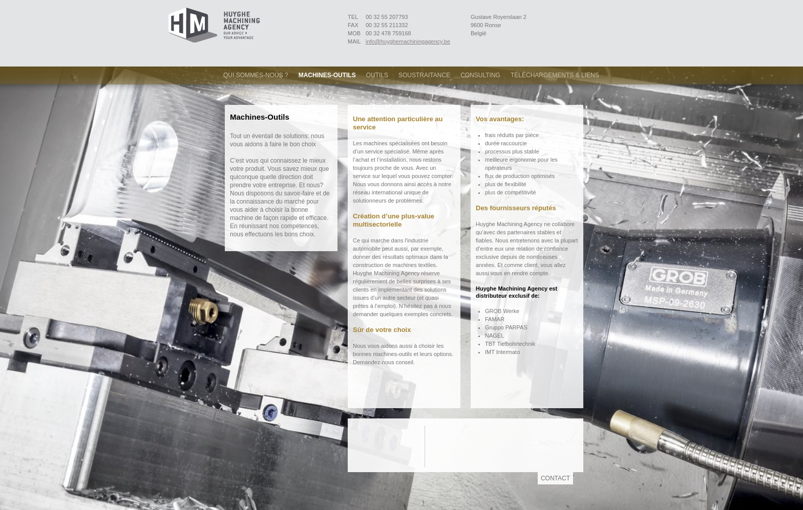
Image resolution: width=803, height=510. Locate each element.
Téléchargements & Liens (555, 75)
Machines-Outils (327, 75)
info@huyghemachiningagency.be (408, 41)
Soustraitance (424, 75)
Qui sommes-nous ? (255, 75)
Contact (237, 93)
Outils (377, 75)
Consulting (480, 75)
